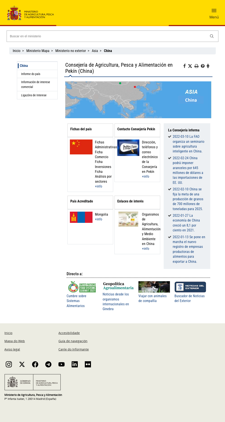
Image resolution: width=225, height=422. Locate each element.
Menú (214, 17)
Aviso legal (12, 349)
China (24, 66)
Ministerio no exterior (70, 51)
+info (98, 186)
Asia (95, 51)
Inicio (16, 51)
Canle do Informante (73, 349)
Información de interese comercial (35, 84)
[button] (214, 12)
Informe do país (30, 74)
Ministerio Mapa (37, 51)
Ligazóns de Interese (34, 95)
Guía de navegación (72, 341)
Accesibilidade (69, 333)
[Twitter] (191, 66)
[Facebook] (185, 66)
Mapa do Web (14, 341)
